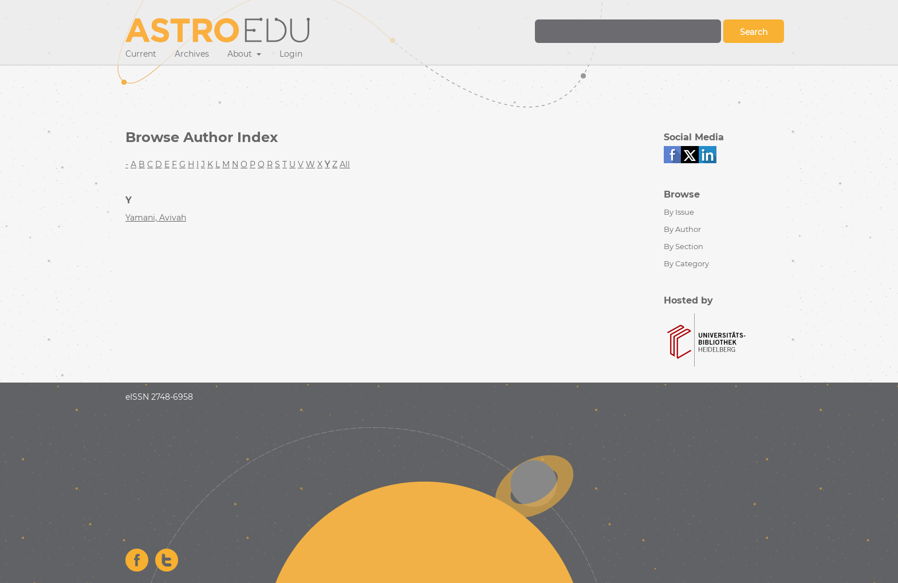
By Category (686, 263)
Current (140, 54)
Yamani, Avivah (155, 217)
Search (753, 32)
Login (290, 54)
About (240, 54)
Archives (192, 54)
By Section (683, 246)
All (345, 164)
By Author (682, 229)
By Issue (679, 211)
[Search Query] (628, 31)
